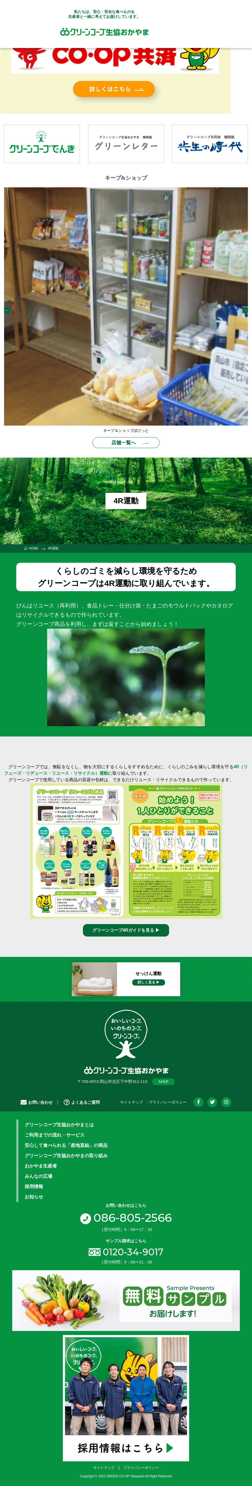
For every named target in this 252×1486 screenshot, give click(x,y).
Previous (6, 310)
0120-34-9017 (133, 1251)
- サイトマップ (130, 1102)
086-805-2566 (126, 1218)
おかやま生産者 (41, 1165)
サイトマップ (103, 1467)
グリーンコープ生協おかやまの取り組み (66, 1155)
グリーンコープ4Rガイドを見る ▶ (126, 930)
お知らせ (34, 1196)
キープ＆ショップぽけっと (126, 431)
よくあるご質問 (82, 1102)
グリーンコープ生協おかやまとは (59, 1124)
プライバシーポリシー (141, 1467)
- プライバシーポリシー (167, 1102)
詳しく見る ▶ (149, 982)
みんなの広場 (38, 1175)
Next (245, 310)
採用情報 (34, 1186)
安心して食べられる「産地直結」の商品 (66, 1145)
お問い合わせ (37, 1102)
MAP (164, 1081)
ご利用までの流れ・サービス (55, 1134)
